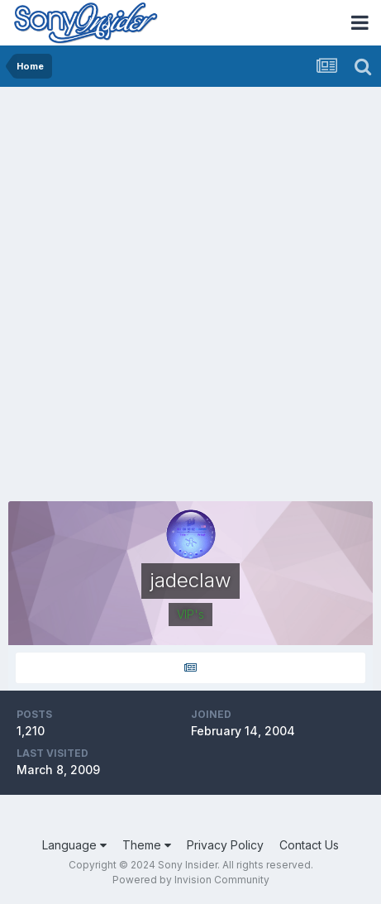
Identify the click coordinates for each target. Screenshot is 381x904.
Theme (146, 845)
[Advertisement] (190, 285)
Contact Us (309, 845)
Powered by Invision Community (190, 879)
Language (74, 845)
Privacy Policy (225, 845)
